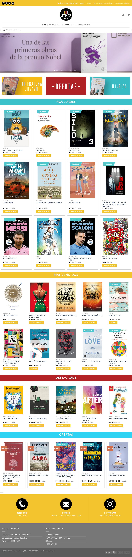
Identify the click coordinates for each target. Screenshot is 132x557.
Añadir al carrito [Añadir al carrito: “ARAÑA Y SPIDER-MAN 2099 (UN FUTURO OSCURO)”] (63, 484)
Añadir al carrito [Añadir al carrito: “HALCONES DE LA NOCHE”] (36, 425)
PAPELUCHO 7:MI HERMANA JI (119, 418)
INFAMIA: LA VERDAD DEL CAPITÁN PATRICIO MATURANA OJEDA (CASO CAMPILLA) (114, 204)
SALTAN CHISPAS (75, 202)
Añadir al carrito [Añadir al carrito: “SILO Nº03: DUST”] (76, 156)
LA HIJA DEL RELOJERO (110, 150)
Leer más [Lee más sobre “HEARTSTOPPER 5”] (113, 322)
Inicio (82, 3)
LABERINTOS (40, 150)
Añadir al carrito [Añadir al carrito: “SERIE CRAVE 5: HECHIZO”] (116, 484)
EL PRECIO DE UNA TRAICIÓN (39, 475)
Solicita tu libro (83, 25)
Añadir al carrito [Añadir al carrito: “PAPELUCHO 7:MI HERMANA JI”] (116, 425)
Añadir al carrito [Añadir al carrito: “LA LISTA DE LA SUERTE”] (10, 425)
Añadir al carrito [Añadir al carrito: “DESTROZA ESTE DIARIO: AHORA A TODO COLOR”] (10, 368)
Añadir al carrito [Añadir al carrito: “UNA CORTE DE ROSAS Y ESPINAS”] (63, 368)
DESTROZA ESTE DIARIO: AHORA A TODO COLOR (11, 362)
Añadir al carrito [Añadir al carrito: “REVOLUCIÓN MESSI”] (10, 266)
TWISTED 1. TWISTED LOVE (91, 361)
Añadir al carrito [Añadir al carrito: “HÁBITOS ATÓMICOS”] (10, 322)
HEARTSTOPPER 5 (115, 315)
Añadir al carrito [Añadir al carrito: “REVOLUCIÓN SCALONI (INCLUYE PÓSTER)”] (76, 266)
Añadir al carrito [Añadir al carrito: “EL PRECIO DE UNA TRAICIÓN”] (36, 484)
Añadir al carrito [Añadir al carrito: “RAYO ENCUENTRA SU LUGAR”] (10, 156)
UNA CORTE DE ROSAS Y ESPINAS (64, 362)
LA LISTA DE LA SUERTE (11, 418)
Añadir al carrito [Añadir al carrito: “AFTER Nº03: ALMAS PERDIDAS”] (89, 425)
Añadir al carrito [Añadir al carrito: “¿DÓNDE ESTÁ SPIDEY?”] (109, 266)
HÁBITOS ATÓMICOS (10, 315)
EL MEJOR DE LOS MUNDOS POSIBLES (49, 202)
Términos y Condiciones (122, 3)
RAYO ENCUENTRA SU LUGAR (12, 150)
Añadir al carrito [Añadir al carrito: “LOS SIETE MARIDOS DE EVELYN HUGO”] (36, 322)
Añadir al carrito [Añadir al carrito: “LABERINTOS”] (43, 156)
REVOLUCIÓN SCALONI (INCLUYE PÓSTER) (80, 259)
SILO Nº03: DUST (74, 150)
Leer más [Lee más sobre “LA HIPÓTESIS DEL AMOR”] (34, 368)
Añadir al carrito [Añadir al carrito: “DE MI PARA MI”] (10, 211)
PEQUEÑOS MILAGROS (63, 418)
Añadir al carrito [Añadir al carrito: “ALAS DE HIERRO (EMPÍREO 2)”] (89, 322)
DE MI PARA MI (8, 202)
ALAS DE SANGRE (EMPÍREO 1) (66, 315)
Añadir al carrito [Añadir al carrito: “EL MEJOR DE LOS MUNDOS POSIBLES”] (43, 211)
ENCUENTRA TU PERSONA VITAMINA (117, 362)
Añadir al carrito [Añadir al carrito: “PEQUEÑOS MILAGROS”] (63, 425)
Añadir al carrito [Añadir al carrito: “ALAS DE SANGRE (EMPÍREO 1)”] (63, 322)
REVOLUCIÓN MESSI (10, 258)
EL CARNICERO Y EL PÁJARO (91, 475)
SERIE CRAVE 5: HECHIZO (117, 475)
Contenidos (54, 25)
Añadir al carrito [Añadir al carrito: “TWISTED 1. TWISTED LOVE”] (89, 368)
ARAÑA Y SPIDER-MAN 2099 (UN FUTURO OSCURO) (65, 476)
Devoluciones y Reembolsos (103, 3)
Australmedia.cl (48, 551)
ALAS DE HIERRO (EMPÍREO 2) (92, 315)
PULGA (38, 258)
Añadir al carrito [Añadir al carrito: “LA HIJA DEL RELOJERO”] (109, 156)
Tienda (88, 3)
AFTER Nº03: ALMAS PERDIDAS (89, 419)
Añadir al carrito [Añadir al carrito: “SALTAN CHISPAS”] (76, 211)
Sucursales (68, 25)
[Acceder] (123, 14)
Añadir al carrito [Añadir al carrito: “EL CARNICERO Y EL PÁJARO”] (89, 484)
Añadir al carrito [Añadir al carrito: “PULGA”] (43, 266)
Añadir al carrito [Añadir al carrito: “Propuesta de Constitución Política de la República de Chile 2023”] (10, 484)
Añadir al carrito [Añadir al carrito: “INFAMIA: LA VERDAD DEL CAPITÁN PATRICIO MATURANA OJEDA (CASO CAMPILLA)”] (109, 211)
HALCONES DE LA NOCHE (37, 418)
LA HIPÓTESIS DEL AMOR (37, 361)
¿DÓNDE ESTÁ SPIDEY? (110, 258)
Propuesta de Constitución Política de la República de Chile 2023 (11, 477)
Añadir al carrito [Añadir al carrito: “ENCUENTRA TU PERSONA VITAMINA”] (116, 368)
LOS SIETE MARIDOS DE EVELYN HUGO (37, 316)
